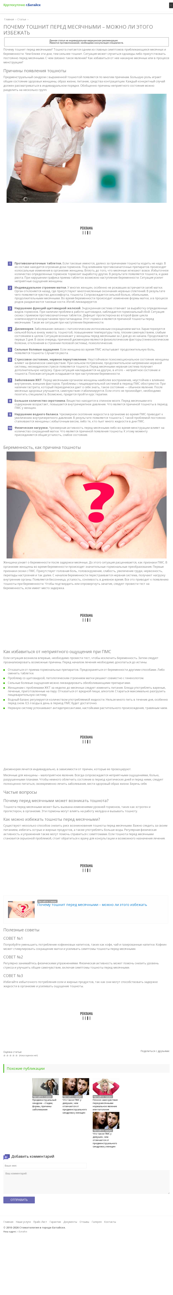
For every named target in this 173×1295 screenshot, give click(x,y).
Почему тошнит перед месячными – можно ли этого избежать (92, 904)
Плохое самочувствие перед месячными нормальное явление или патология (105, 1104)
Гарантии (55, 1221)
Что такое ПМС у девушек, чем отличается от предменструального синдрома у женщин (75, 1106)
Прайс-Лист (40, 1221)
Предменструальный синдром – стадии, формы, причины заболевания (44, 1104)
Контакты (110, 1221)
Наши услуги (23, 1221)
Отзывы (84, 1221)
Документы (70, 1221)
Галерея (97, 1221)
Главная (8, 1221)
